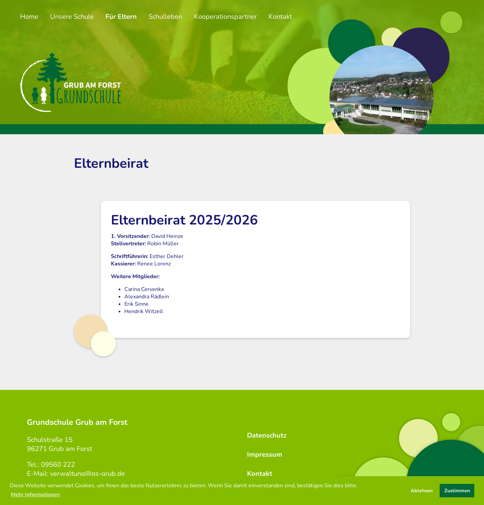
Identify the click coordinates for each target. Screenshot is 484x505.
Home (29, 16)
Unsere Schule (72, 16)
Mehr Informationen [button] (35, 494)
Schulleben (165, 16)
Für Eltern (121, 16)
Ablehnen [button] (422, 490)
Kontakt (280, 16)
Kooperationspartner (225, 16)
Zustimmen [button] (457, 490)
